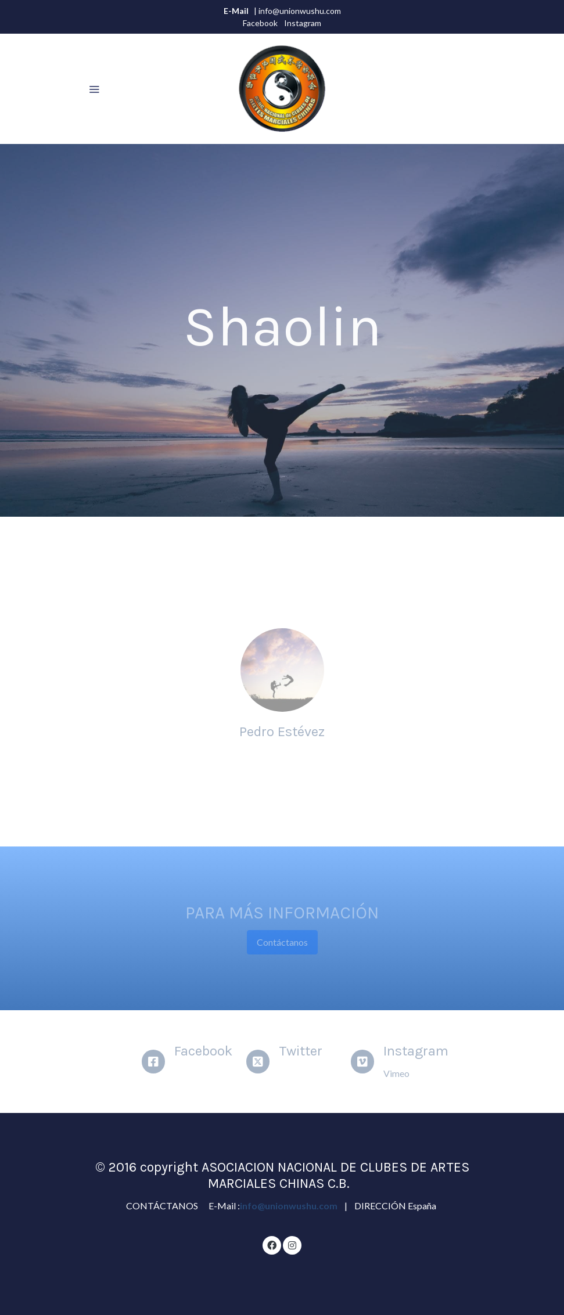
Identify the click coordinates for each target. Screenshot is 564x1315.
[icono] (154, 1061)
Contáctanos (282, 941)
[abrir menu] (94, 89)
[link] (282, 88)
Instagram (302, 23)
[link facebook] (272, 1244)
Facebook (260, 23)
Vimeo (396, 1073)
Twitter (300, 1051)
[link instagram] (292, 1244)
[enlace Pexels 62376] (282, 668)
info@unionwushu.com (289, 1205)
